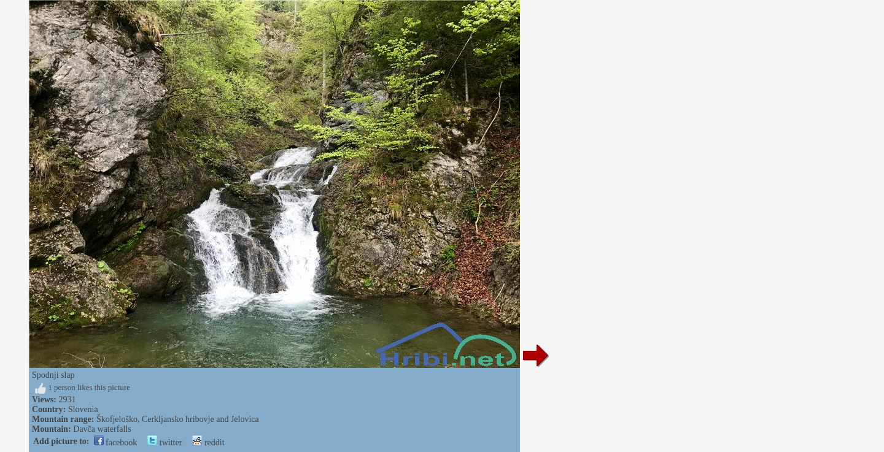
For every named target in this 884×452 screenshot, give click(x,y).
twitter (164, 442)
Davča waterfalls (102, 429)
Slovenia (83, 409)
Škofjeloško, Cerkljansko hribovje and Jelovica (177, 419)
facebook (116, 442)
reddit (208, 442)
